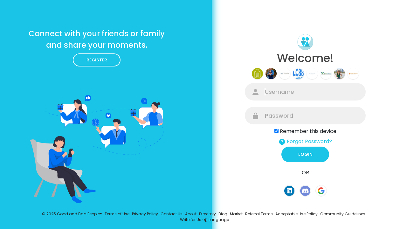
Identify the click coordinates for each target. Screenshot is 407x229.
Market (236, 214)
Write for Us (190, 219)
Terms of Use (117, 214)
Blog (222, 214)
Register (96, 60)
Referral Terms (259, 214)
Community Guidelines (342, 214)
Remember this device (308, 131)
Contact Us (172, 214)
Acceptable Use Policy (296, 214)
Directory (207, 214)
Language (216, 219)
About (191, 214)
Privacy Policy (145, 214)
